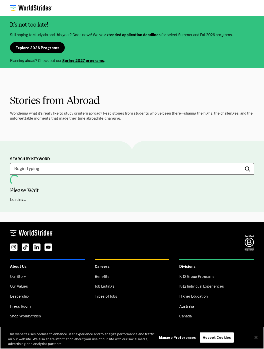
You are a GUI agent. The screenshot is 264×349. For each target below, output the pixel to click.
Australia (186, 306)
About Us (18, 266)
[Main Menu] (250, 8)
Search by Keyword (30, 159)
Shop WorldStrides (25, 316)
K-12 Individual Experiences (201, 286)
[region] (132, 338)
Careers (102, 266)
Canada (185, 316)
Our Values (19, 286)
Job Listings (104, 286)
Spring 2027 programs (83, 60)
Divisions (187, 266)
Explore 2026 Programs (37, 48)
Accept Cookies (217, 337)
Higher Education (193, 296)
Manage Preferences (177, 337)
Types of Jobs (106, 296)
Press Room (20, 306)
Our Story (18, 276)
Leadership (19, 296)
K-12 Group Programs (196, 276)
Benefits (102, 276)
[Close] (256, 337)
